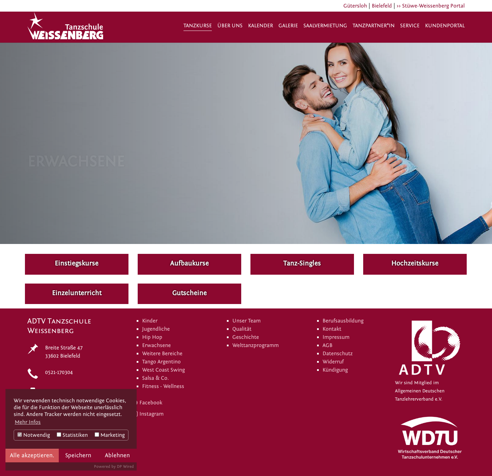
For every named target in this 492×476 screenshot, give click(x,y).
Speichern (78, 455)
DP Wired (125, 466)
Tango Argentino (161, 362)
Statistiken (72, 435)
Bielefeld (382, 6)
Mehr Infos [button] (28, 422)
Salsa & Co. (155, 378)
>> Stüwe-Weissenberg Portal (431, 6)
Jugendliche (156, 329)
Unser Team (246, 321)
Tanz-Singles (302, 263)
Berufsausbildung (343, 321)
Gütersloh (355, 6)
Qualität (241, 329)
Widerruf (333, 362)
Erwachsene (156, 345)
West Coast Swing (163, 370)
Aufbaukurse (189, 263)
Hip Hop (152, 337)
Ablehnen (117, 455)
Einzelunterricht (76, 293)
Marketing (110, 435)
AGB (327, 345)
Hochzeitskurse (414, 263)
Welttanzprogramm (255, 345)
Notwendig (33, 435)
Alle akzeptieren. (32, 455)
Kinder (150, 321)
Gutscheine (189, 293)
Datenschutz (338, 353)
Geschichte (245, 337)
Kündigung (335, 370)
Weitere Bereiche (162, 353)
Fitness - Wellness (163, 386)
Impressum (336, 337)
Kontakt (332, 329)
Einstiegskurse (76, 263)
